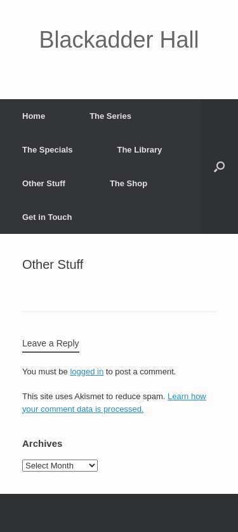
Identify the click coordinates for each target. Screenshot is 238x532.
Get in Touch (47, 217)
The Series (110, 116)
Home (33, 116)
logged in (86, 371)
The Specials (47, 149)
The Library (139, 149)
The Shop (128, 183)
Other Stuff (43, 183)
